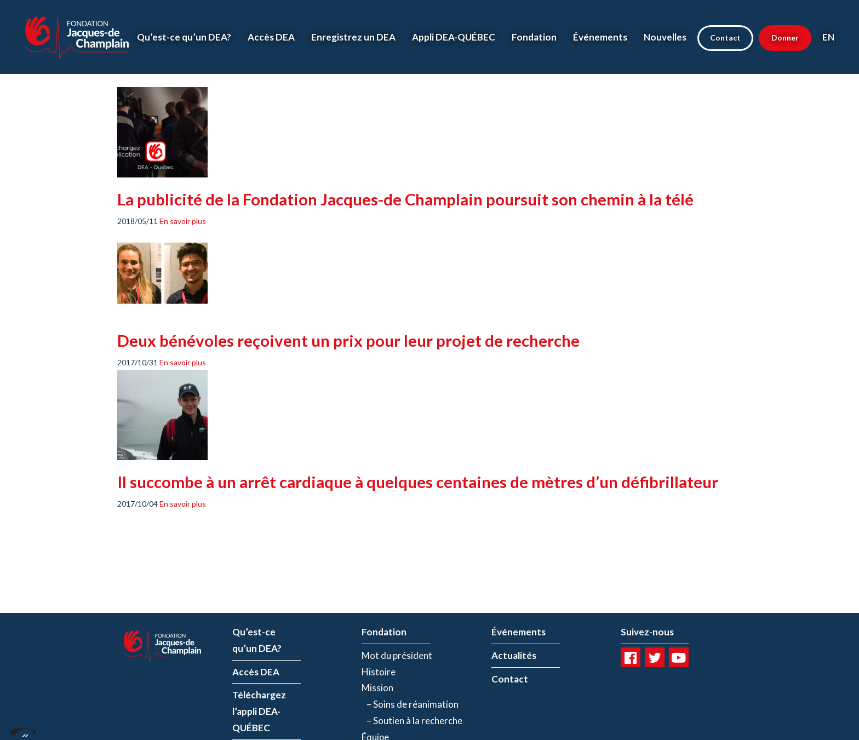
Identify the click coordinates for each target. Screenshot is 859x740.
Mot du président (397, 655)
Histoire (379, 672)
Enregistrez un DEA (353, 37)
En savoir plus (182, 221)
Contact (725, 37)
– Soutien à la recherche (412, 720)
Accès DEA (271, 37)
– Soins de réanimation (410, 704)
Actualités (513, 655)
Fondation (534, 37)
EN (828, 37)
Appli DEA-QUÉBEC (453, 37)
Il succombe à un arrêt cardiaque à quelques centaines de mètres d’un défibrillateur (417, 481)
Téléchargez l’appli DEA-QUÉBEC (259, 711)
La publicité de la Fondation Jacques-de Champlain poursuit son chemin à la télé (405, 199)
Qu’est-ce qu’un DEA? (184, 37)
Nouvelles (665, 37)
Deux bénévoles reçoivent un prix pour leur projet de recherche (348, 340)
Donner (785, 37)
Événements (600, 37)
